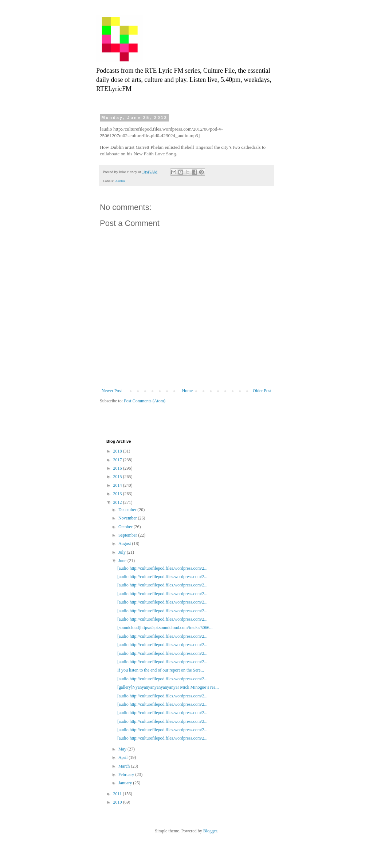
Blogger (210, 830)
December (127, 509)
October (126, 526)
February (126, 774)
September (128, 535)
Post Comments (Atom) (144, 400)
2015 (118, 476)
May (122, 749)
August (125, 543)
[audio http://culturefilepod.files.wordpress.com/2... (162, 568)
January (125, 782)
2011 (118, 793)
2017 (118, 459)
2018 (118, 451)
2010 (118, 802)
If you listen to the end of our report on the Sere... (160, 670)
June (122, 560)
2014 (118, 485)
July (122, 552)
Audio (120, 181)
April (123, 757)
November (128, 518)
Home (187, 390)
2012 (118, 502)
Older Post (262, 390)
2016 (118, 468)
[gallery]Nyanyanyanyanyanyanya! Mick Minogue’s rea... (168, 687)
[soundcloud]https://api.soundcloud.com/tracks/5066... (165, 627)
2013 (118, 493)
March (124, 766)
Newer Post (112, 390)
